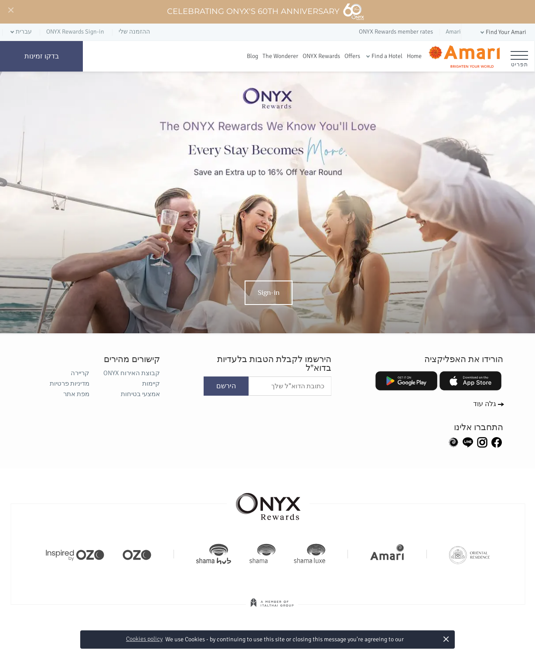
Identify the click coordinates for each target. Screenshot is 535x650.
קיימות (151, 383)
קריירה (80, 373)
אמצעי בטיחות (140, 394)
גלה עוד (485, 404)
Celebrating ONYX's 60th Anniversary (266, 12)
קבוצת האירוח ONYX (131, 373)
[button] (502, 32)
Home (414, 56)
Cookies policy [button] (144, 639)
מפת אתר (76, 394)
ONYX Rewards (321, 56)
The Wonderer (280, 56)
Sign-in (268, 292)
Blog (252, 56)
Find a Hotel (386, 56)
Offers (352, 56)
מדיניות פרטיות (69, 383)
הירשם (226, 386)
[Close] (10, 10)
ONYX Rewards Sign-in (75, 31)
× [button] (446, 639)
